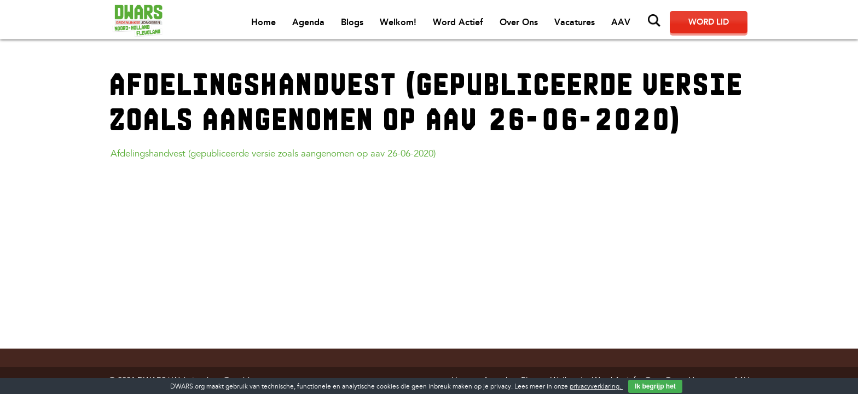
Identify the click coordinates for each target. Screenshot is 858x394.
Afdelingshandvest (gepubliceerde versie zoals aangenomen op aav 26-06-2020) (273, 153)
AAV (620, 22)
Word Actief (458, 22)
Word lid (708, 22)
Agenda (308, 22)
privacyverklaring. (596, 387)
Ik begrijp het (655, 386)
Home (263, 22)
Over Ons (519, 22)
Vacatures (574, 22)
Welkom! (398, 22)
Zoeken (654, 20)
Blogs (352, 22)
